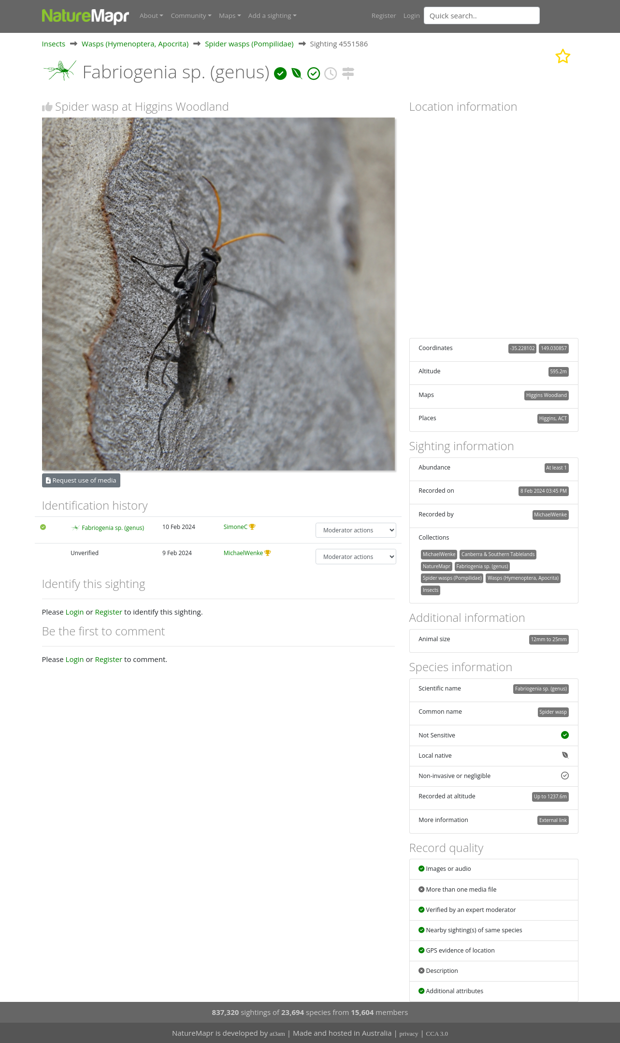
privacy (409, 1033)
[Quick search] (482, 15)
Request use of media (81, 479)
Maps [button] (227, 15)
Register (384, 15)
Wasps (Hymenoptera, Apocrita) (135, 43)
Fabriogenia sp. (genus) (113, 527)
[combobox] (501, 15)
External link (553, 819)
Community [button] (188, 15)
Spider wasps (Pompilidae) (249, 43)
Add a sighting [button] (269, 15)
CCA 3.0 (437, 1033)
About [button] (149, 15)
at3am (277, 1033)
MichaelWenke (243, 553)
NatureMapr (436, 565)
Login (412, 15)
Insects (54, 43)
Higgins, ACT (553, 418)
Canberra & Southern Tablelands (497, 553)
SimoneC (236, 526)
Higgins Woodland (546, 394)
